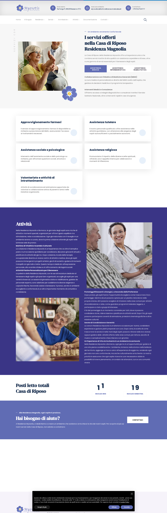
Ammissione (63, 19)
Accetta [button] (127, 507)
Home (18, 19)
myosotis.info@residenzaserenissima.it (106, 9)
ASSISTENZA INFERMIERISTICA (117, 69)
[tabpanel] (118, 88)
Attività (75, 19)
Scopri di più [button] (42, 507)
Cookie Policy (124, 502)
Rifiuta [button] (114, 507)
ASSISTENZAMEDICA (95, 69)
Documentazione (90, 19)
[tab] (96, 68)
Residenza (39, 19)
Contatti (104, 19)
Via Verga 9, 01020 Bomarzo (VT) (69, 9)
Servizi (50, 19)
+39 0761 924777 (138, 9)
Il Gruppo (28, 19)
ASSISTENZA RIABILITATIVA (140, 69)
